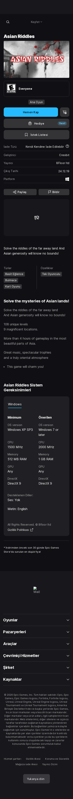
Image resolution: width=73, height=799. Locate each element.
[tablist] (37, 404)
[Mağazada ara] (8, 22)
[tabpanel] (37, 447)
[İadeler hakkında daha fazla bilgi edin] (67, 146)
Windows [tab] (15, 404)
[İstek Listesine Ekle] (36, 134)
